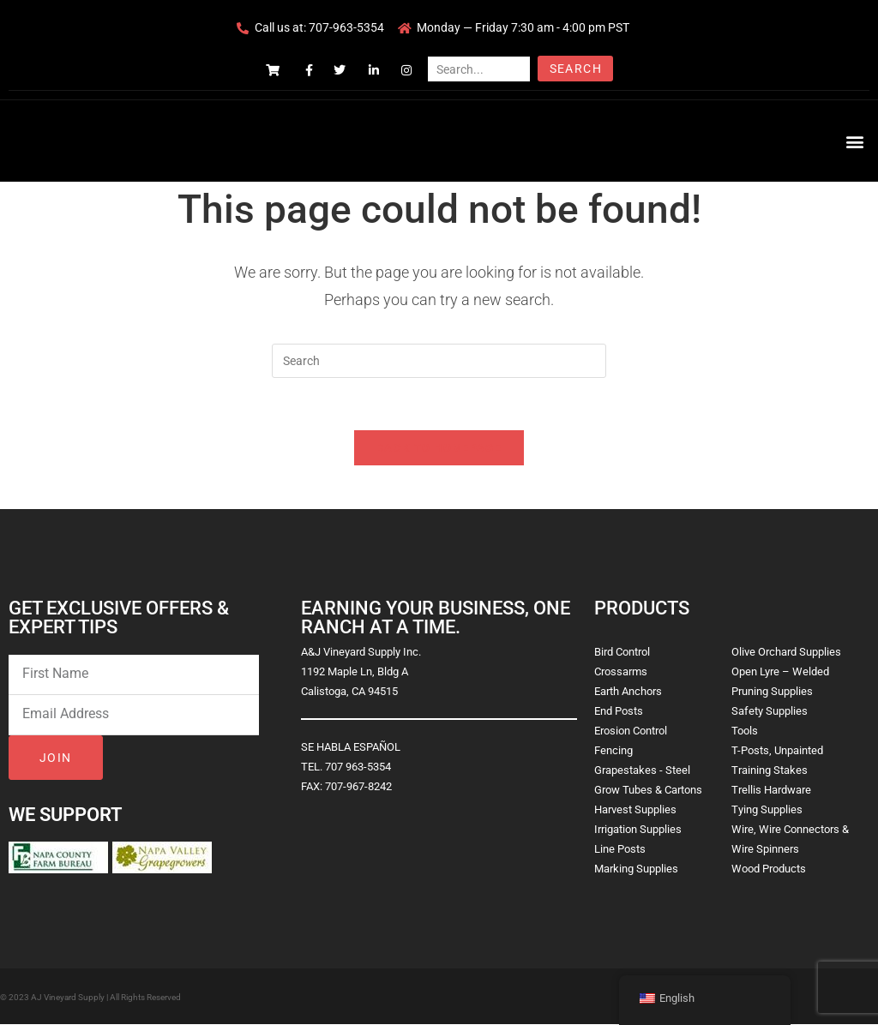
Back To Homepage (439, 447)
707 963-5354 (358, 766)
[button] (855, 141)
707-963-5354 (346, 27)
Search (576, 68)
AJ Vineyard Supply (68, 998)
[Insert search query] (439, 361)
